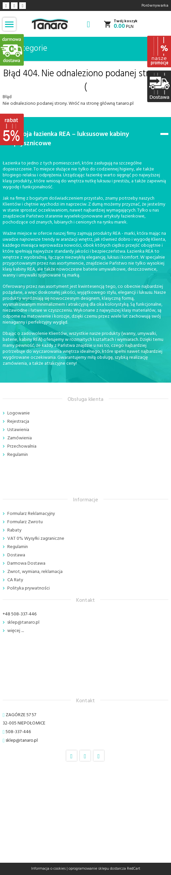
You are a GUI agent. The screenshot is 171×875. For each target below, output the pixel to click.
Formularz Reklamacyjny (31, 514)
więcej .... (15, 631)
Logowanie (18, 413)
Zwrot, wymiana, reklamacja (35, 572)
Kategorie (26, 48)
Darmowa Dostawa (26, 563)
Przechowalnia (21, 446)
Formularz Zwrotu (25, 522)
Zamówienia (19, 438)
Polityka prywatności (28, 588)
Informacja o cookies (48, 868)
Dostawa (16, 555)
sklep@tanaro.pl (23, 622)
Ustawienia (18, 430)
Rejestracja (18, 421)
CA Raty (15, 580)
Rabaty (14, 530)
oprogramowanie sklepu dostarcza (97, 868)
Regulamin (17, 455)
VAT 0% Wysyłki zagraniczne (35, 538)
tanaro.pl (125, 103)
